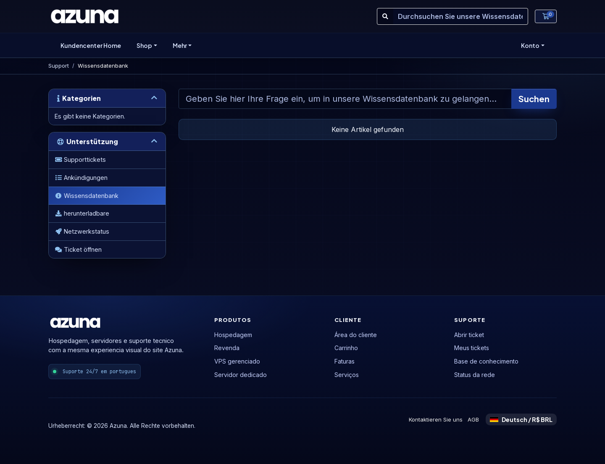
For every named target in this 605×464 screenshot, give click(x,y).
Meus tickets (471, 347)
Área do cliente (355, 334)
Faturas (344, 361)
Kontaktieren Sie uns (436, 419)
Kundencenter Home (90, 45)
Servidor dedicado (240, 374)
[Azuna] (84, 16)
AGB (473, 419)
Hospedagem (233, 334)
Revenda (226, 347)
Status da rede (474, 374)
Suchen (534, 98)
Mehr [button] (180, 45)
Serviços (346, 374)
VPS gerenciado (237, 361)
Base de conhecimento (486, 361)
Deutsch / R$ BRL (521, 419)
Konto (530, 45)
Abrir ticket (469, 334)
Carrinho (346, 347)
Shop (144, 45)
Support (58, 65)
